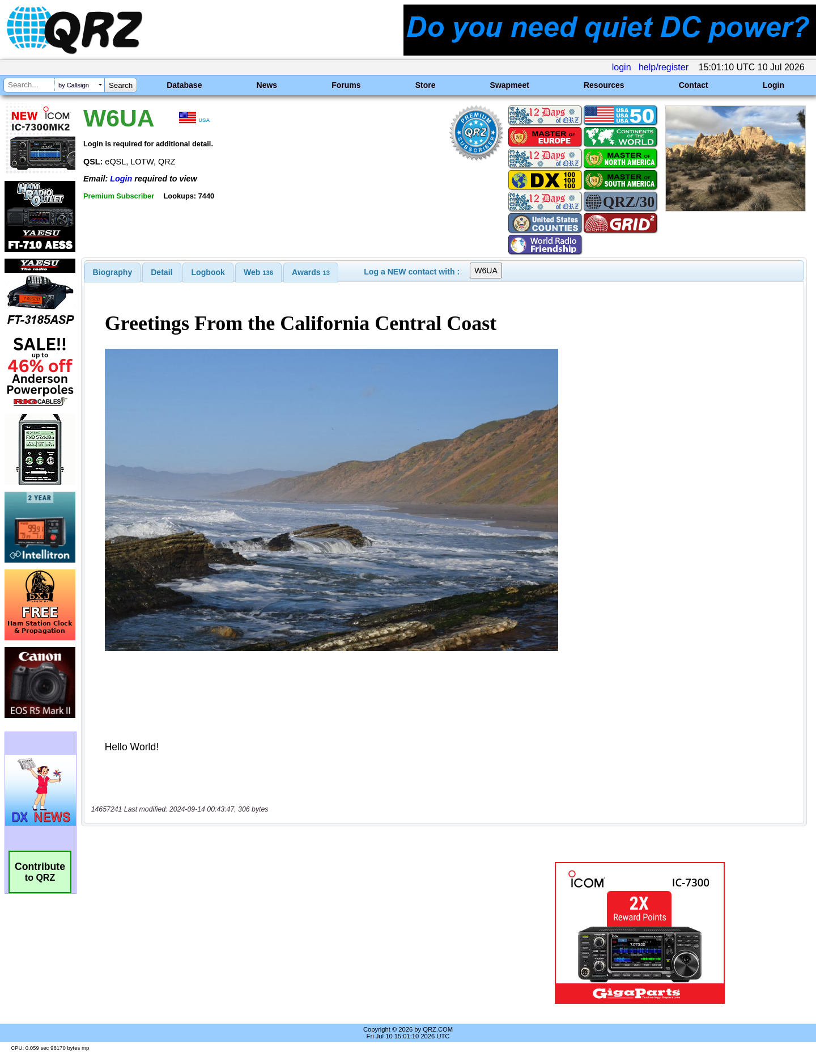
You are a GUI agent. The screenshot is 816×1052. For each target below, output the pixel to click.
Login (773, 85)
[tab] (112, 272)
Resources (604, 85)
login (621, 67)
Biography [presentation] (113, 272)
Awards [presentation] (311, 272)
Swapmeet (509, 85)
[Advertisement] (286, 933)
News (267, 85)
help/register (663, 67)
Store (425, 85)
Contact (693, 85)
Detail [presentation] (161, 272)
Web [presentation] (258, 272)
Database (184, 85)
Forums (346, 85)
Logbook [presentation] (208, 272)
